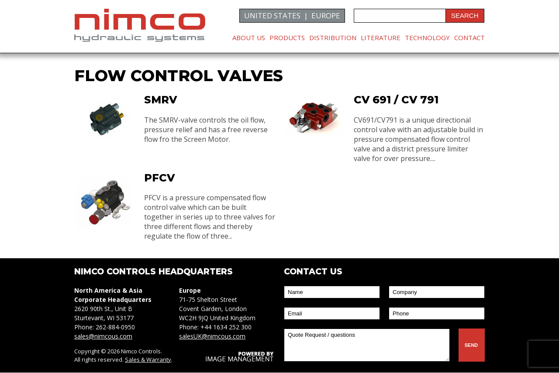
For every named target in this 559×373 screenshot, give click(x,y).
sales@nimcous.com (103, 336)
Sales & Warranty (148, 360)
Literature (380, 37)
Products (287, 37)
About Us (248, 37)
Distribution (332, 37)
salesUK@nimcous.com (212, 336)
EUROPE (325, 15)
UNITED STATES (272, 15)
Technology (427, 37)
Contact (469, 37)
